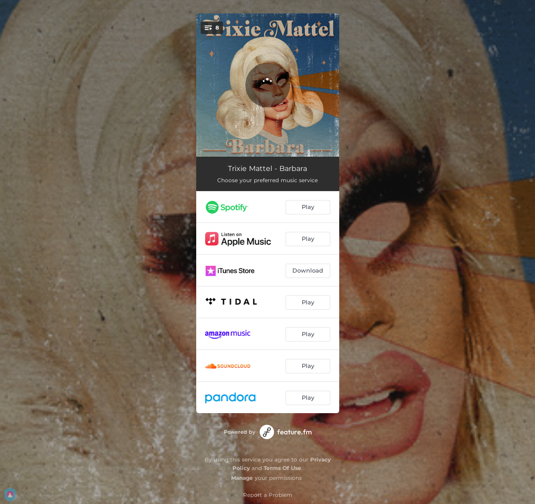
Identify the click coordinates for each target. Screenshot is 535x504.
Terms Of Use (282, 468)
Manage (242, 477)
